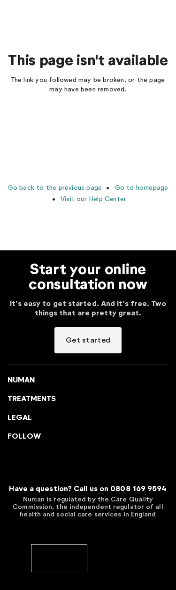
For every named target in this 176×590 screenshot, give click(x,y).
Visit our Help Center (92, 198)
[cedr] (117, 557)
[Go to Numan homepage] (53, 14)
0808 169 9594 (138, 488)
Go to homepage (140, 187)
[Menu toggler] (13, 14)
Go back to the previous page (55, 187)
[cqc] (59, 557)
